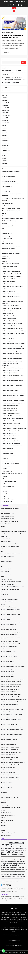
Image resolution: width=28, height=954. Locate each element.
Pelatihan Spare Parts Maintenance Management (14, 428)
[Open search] (14, 11)
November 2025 (5, 110)
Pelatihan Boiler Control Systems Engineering (12, 286)
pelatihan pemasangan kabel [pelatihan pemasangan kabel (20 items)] (13, 854)
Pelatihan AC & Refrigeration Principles (11, 271)
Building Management (7, 186)
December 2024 (5, 123)
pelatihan (4, 268)
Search (4, 60)
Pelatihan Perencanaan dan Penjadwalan (12, 385)
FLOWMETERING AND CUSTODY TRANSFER (11, 70)
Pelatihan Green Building (8, 338)
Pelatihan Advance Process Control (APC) (12, 273)
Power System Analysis (7, 461)
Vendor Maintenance (7, 501)
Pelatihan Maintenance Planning (9, 356)
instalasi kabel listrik (7, 233)
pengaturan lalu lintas (7, 453)
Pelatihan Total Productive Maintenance (11, 446)
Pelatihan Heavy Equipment (8, 341)
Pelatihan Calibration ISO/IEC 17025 (10, 294)
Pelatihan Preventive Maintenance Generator (13, 400)
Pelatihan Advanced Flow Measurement (11, 278)
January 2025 (5, 120)
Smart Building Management (9, 481)
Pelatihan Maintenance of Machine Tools (12, 353)
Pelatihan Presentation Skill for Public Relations (13, 393)
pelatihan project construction (9, 408)
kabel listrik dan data (7, 238)
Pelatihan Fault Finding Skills (8, 325)
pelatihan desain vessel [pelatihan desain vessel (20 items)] (5, 848)
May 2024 (4, 130)
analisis (4, 173)
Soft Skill (4, 483)
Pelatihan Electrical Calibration (9, 318)
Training (4, 496)
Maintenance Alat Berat (7, 243)
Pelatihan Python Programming (9, 410)
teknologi (4, 493)
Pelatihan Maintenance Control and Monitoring (13, 348)
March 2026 (4, 100)
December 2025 (5, 107)
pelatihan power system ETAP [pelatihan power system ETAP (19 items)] (12, 856)
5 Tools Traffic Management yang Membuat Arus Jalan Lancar (13, 73)
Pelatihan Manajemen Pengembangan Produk (13, 375)
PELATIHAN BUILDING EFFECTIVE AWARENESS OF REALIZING (12, 37)
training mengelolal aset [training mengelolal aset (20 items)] (11, 872)
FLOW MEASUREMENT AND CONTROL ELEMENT (12, 77)
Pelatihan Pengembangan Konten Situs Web (12, 380)
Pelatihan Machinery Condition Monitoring (12, 346)
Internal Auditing (6, 236)
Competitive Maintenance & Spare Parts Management (11, 194)
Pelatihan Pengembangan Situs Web (11, 383)
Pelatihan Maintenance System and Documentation (10, 364)
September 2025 (6, 115)
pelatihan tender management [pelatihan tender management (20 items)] (16, 861)
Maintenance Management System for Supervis (13, 251)
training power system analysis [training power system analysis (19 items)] (6, 874)
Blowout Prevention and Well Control (10, 184)
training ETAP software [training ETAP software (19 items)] (17, 867)
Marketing (4, 261)
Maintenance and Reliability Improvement (12, 246)
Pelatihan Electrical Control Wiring (10, 320)
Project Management (7, 471)
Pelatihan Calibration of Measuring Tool (11, 296)
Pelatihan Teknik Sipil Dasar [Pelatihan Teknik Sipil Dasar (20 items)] (17, 859)
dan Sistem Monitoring (7, 205)
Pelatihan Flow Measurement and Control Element (14, 331)
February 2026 (5, 102)
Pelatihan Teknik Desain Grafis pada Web (12, 430)
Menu (14, 8)
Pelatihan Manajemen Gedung (9, 373)
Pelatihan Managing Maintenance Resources (12, 367)
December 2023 (5, 143)
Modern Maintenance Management (10, 263)
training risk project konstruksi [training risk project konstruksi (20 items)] (10, 878)
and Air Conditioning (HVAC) (9, 176)
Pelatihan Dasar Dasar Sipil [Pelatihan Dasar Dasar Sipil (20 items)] (19, 846)
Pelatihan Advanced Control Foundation (11, 276)
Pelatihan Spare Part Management (10, 425)
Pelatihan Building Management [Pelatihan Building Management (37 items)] (12, 844)
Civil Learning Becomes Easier (14, 1)
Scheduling (4, 476)
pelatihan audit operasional (8, 281)
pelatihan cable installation (8, 291)
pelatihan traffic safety (7, 448)
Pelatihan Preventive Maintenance (10, 398)
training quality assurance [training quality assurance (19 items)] (14, 876)
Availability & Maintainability (9, 181)
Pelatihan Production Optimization (10, 405)
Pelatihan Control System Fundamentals (11, 308)
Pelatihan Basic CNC (7, 284)
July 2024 (4, 125)
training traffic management (9, 499)
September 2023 (6, 150)
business (4, 189)
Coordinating (5, 200)
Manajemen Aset (6, 258)
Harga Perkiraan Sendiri (7, 226)
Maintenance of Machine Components (11, 253)
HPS (3, 231)
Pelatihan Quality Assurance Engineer (11, 413)
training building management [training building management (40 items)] (10, 866)
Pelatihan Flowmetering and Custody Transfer (13, 333)
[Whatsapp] (3, 951)
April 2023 (4, 160)
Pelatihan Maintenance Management (11, 351)
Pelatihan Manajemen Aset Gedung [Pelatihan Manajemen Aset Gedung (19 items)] (11, 850)
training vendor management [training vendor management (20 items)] (12, 881)
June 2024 (4, 128)
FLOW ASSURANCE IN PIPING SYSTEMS (10, 82)
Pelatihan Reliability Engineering (9, 420)
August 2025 (5, 117)
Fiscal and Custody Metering (9, 221)
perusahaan (5, 458)
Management (9, 32)
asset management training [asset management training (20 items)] (6, 841)
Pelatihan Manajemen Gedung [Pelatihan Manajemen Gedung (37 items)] (12, 853)
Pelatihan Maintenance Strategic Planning (12, 358)
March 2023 (4, 163)
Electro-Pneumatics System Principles (11, 208)
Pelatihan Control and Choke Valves (10, 305)
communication (6, 191)
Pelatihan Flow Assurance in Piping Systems (12, 328)
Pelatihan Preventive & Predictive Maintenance (13, 395)
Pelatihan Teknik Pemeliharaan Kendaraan (12, 436)
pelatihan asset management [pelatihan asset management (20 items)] (18, 841)
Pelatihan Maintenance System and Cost (12, 361)
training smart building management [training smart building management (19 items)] (11, 880)
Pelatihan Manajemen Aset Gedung (10, 370)
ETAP (3, 215)
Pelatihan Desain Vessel (7, 313)
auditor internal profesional (8, 179)
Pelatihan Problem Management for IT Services (13, 403)
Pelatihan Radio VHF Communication (11, 415)
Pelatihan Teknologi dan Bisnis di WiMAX (11, 441)
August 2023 (5, 153)
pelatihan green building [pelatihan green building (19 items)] (14, 848)
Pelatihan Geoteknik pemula (9, 336)
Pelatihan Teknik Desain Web (9, 433)
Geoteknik (4, 223)
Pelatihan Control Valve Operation (10, 310)
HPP (3, 228)
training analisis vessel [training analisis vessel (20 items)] (13, 863)
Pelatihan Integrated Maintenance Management (13, 343)
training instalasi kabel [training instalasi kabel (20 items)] (10, 869)
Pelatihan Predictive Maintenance (10, 390)
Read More (6, 52)
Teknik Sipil (4, 491)
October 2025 (5, 112)
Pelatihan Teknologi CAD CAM (9, 438)
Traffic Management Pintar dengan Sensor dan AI (14, 79)
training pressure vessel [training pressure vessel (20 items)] (16, 874)
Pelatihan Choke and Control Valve (10, 299)
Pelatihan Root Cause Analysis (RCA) (11, 423)
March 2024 (4, 135)
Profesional (4, 468)
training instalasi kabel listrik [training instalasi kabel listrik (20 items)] (21, 869)
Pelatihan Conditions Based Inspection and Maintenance (12, 302)
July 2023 (4, 155)
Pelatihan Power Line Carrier (8, 388)
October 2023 (5, 148)
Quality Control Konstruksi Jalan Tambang (12, 473)
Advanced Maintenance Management (11, 171)
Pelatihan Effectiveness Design (9, 315)
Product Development (7, 466)
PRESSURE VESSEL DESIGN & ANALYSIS (10, 463)
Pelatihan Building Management (9, 289)
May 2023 (4, 158)
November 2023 (5, 145)
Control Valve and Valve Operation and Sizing (13, 198)
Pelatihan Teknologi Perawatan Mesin (11, 443)
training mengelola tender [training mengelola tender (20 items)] (21, 872)
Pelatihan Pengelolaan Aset (8, 378)
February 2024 (5, 138)
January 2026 (5, 105)
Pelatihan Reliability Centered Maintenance (12, 418)
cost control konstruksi (7, 203)
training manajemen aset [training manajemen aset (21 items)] (6, 871)
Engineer (4, 213)
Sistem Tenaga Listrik (7, 478)
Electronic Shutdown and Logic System (11, 210)
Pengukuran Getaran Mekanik (9, 456)
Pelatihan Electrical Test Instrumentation (12, 323)
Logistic (3, 32)
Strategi (4, 488)
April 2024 (4, 133)
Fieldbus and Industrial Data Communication (12, 218)
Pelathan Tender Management (9, 266)
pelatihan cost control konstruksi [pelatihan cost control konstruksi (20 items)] (7, 846)
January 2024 (5, 140)
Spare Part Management (8, 486)
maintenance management (8, 248)
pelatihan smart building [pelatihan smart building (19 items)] (7, 859)
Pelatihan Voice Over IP (7, 451)
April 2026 (4, 97)
